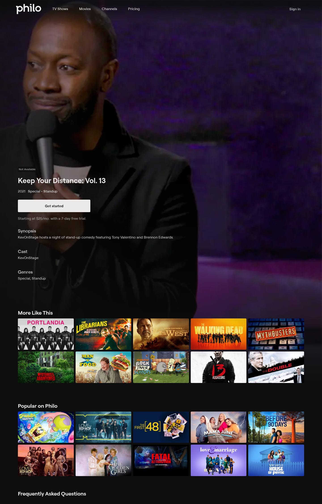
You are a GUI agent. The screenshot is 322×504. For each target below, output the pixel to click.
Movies (85, 8)
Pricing (134, 8)
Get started (54, 206)
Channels (109, 8)
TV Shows (60, 8)
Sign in (295, 9)
